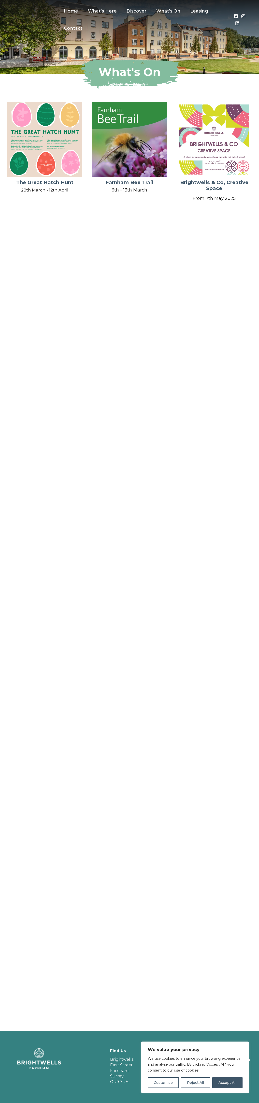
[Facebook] (235, 16)
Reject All (195, 1082)
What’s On (165, 11)
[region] (195, 1067)
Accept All (227, 1082)
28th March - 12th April (45, 190)
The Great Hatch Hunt (44, 182)
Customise (163, 1082)
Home (70, 11)
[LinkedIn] (237, 23)
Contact (72, 28)
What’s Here (100, 11)
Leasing (195, 11)
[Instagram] (243, 16)
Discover (134, 11)
